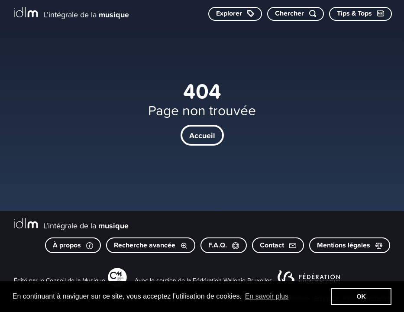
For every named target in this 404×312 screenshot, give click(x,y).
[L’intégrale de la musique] (71, 13)
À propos (73, 245)
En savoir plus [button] (267, 296)
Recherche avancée (150, 245)
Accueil (202, 135)
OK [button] (361, 296)
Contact (278, 245)
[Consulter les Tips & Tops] (360, 14)
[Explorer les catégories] (235, 14)
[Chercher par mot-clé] (295, 14)
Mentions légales (349, 245)
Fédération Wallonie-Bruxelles (232, 280)
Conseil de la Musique (75, 280)
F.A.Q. (223, 245)
